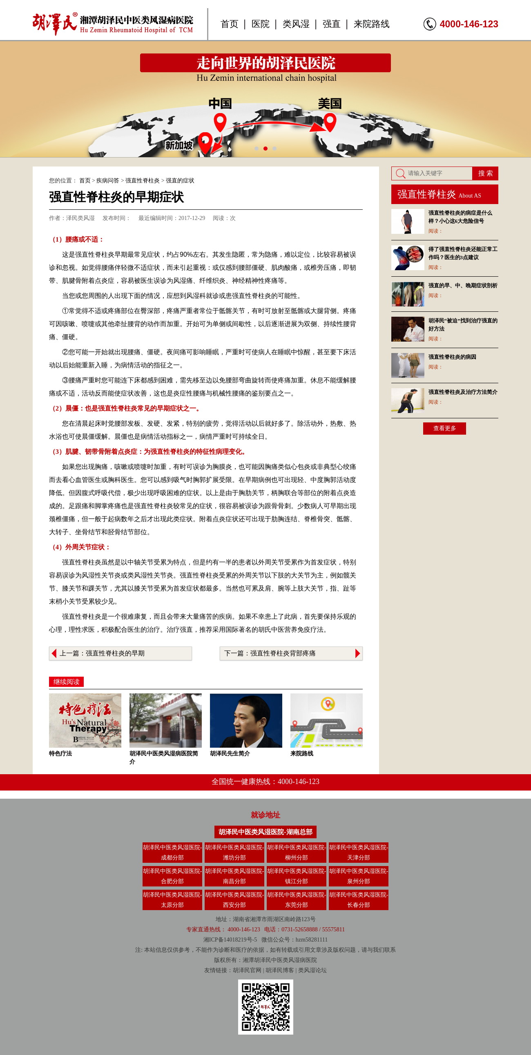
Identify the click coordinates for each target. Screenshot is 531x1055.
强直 (332, 24)
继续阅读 (67, 681)
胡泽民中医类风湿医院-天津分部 (358, 852)
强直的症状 (180, 181)
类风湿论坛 (312, 970)
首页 (230, 24)
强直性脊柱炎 (142, 181)
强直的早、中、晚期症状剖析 (463, 285)
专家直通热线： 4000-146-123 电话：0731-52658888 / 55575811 (265, 929)
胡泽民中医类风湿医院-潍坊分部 (234, 852)
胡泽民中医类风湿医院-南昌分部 (234, 876)
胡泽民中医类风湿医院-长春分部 (358, 900)
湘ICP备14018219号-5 (230, 940)
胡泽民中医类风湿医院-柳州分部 (296, 852)
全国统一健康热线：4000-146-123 (265, 781)
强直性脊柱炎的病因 (452, 357)
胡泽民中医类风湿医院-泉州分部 (358, 876)
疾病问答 (107, 181)
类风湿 (296, 24)
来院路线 (372, 24)
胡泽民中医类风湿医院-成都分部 (172, 852)
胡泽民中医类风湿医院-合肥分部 (172, 876)
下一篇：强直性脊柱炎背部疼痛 (270, 653)
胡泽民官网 (247, 970)
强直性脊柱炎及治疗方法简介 (463, 392)
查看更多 (444, 428)
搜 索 (485, 173)
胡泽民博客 (280, 970)
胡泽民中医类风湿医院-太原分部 (172, 900)
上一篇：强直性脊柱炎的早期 (102, 653)
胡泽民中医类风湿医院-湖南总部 (265, 831)
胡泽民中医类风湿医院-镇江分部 (296, 876)
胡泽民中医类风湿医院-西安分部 (234, 900)
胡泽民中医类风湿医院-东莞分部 (296, 900)
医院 (261, 24)
